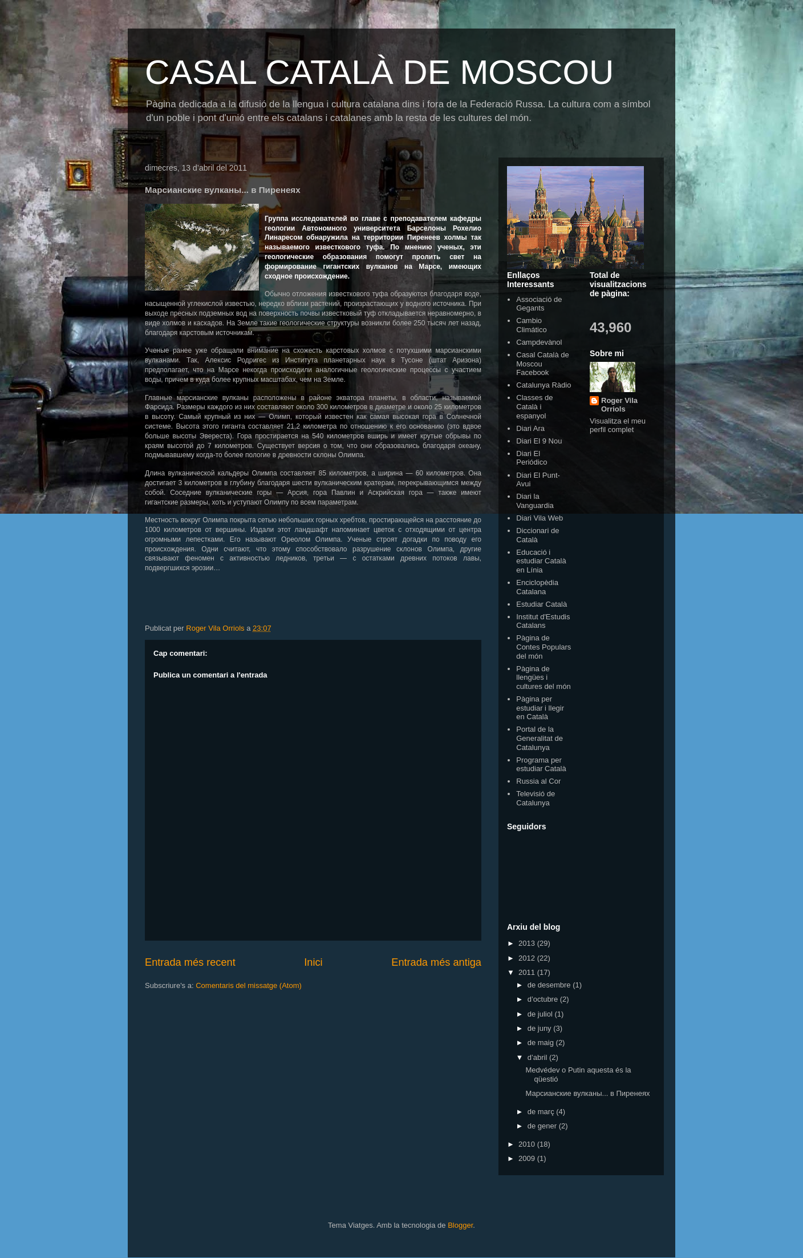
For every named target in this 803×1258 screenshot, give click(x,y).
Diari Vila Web (539, 518)
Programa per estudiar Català (541, 764)
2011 (527, 972)
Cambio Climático (531, 325)
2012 (527, 958)
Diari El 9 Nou (539, 441)
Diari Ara (530, 428)
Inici (313, 962)
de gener (543, 1126)
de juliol (541, 1014)
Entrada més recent (190, 962)
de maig (542, 1042)
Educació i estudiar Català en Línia (541, 561)
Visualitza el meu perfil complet (618, 425)
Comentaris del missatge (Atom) (249, 985)
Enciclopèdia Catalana (537, 587)
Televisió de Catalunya (535, 798)
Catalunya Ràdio (543, 385)
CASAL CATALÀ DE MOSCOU (379, 72)
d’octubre (544, 999)
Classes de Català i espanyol (534, 406)
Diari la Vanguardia (535, 501)
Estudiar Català (541, 604)
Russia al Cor (538, 781)
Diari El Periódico (531, 458)
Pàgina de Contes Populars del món (543, 647)
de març (542, 1111)
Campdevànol (539, 342)
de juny (541, 1028)
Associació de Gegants (539, 304)
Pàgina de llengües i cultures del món (543, 677)
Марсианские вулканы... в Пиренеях (587, 1093)
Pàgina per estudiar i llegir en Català (540, 708)
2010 (527, 1144)
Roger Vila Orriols (619, 404)
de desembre (550, 985)
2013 (527, 943)
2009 (527, 1158)
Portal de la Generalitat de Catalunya (539, 738)
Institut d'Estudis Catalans (543, 621)
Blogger (460, 1225)
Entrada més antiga (436, 962)
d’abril (538, 1057)
